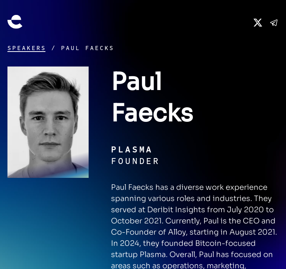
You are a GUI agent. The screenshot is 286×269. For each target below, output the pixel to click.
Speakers (26, 48)
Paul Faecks (87, 48)
